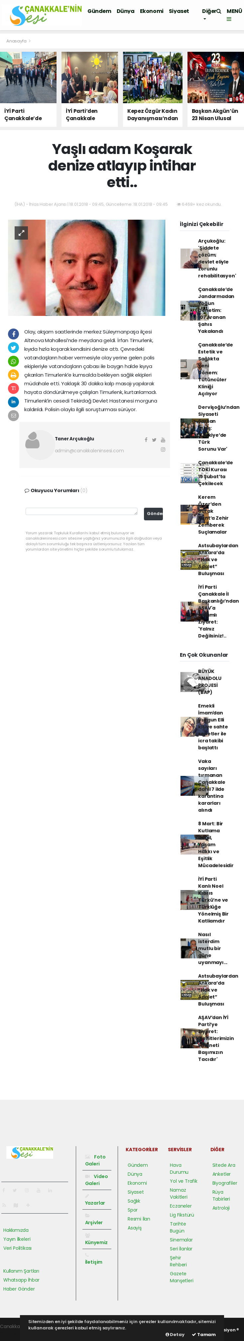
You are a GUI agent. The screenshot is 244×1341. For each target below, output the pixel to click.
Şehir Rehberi (178, 1261)
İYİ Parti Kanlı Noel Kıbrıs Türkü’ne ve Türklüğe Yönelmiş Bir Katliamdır (213, 900)
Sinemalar (181, 1239)
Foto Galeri (95, 1160)
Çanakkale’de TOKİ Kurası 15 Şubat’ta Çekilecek (215, 473)
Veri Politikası (17, 1248)
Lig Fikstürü (182, 1215)
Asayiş (135, 1228)
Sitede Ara (223, 1165)
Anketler (221, 1174)
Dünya (126, 11)
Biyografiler (224, 1183)
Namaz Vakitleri (178, 1193)
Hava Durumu (179, 1168)
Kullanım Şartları (21, 1271)
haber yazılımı (15, 1333)
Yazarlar (95, 1200)
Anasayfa (16, 41)
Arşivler (94, 1219)
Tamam (204, 1334)
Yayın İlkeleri (16, 1239)
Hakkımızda (16, 1230)
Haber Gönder (19, 1289)
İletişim (93, 1259)
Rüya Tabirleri (221, 1195)
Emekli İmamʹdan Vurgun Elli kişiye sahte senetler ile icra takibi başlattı (213, 727)
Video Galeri (96, 1180)
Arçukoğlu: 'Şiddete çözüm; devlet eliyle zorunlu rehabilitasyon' (217, 258)
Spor (133, 1210)
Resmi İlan (139, 1219)
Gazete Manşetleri (181, 1277)
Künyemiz (96, 1239)
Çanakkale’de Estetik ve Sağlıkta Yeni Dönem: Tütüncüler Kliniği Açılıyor (215, 369)
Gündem (99, 11)
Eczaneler (180, 1206)
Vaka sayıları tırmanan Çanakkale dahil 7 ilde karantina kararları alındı (211, 785)
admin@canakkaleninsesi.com (89, 450)
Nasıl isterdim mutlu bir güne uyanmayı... (212, 948)
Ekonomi (152, 11)
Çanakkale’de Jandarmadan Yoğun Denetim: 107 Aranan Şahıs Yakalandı (216, 310)
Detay (175, 1334)
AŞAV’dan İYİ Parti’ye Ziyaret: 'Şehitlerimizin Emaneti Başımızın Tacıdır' (216, 1038)
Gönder (155, 513)
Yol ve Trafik (183, 1181)
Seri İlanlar (181, 1248)
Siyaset (179, 11)
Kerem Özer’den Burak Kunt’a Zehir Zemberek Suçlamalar (213, 514)
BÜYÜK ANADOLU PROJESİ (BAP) (209, 682)
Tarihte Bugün (178, 1227)
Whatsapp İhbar (21, 1280)
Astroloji (221, 1208)
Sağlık (134, 1201)
